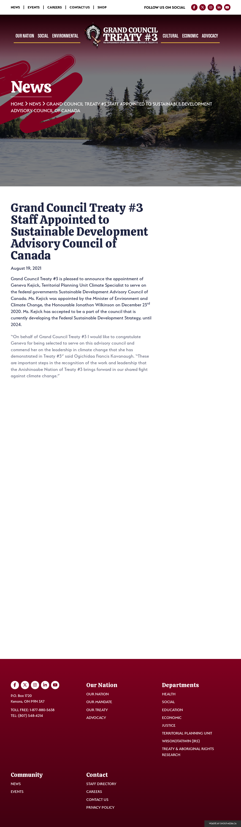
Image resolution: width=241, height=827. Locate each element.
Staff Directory (101, 784)
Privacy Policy (100, 807)
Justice (169, 725)
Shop (102, 7)
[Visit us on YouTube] (227, 7)
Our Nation (25, 35)
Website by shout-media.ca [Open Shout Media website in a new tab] (222, 823)
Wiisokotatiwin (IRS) (181, 741)
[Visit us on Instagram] (211, 7)
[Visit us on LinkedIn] (219, 7)
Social (43, 35)
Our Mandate (99, 702)
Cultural (171, 35)
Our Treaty (97, 710)
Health (169, 694)
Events (34, 7)
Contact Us (80, 7)
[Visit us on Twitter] (202, 7)
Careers (54, 7)
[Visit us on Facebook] (194, 7)
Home (17, 104)
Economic (190, 35)
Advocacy (210, 35)
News (15, 7)
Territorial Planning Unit (187, 733)
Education (172, 710)
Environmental (65, 35)
